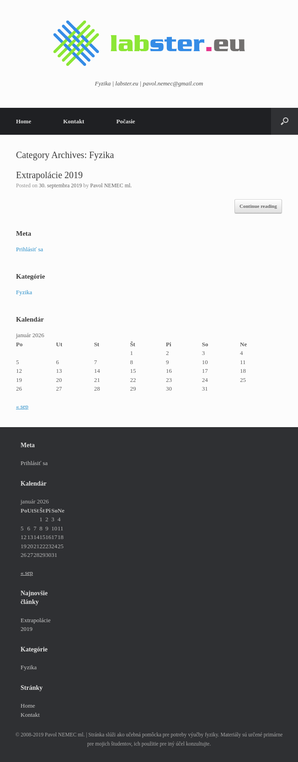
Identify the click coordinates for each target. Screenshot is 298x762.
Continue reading (258, 206)
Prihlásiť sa (29, 249)
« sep (22, 406)
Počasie (125, 121)
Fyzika (24, 292)
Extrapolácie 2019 (49, 175)
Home (23, 121)
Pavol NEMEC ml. (111, 185)
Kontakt (73, 121)
